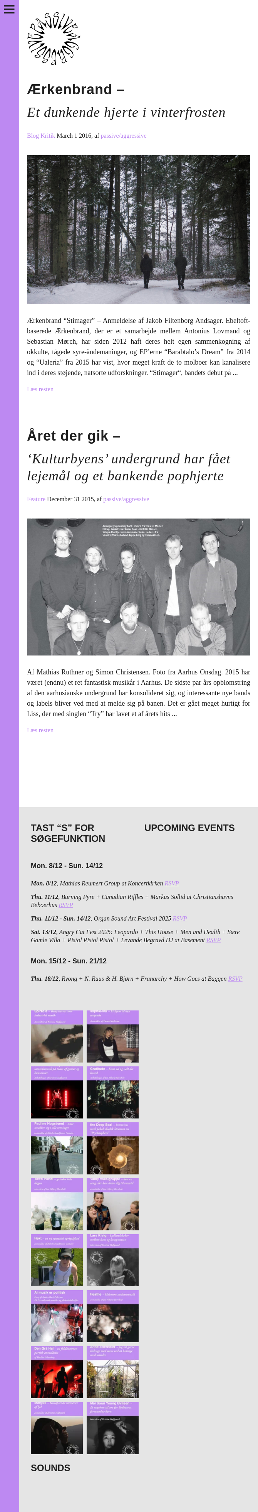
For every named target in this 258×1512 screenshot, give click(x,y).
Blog (33, 135)
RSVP (171, 883)
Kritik (48, 135)
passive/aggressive (124, 135)
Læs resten (40, 389)
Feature (37, 499)
